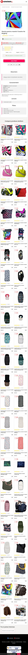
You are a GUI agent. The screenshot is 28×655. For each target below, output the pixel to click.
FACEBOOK (10, 638)
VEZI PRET (14, 61)
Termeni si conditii (6, 641)
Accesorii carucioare (6, 7)
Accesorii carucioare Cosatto (16, 7)
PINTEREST (17, 638)
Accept (18, 654)
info (12, 142)
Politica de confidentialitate (16, 641)
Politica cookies (12, 654)
